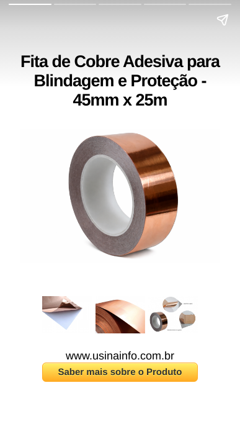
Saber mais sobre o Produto (120, 372)
